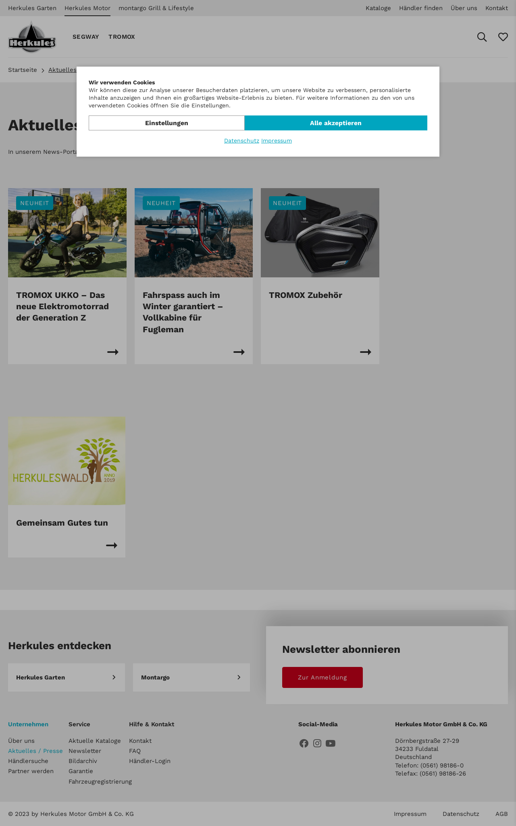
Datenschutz (241, 140)
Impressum (276, 140)
